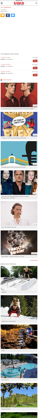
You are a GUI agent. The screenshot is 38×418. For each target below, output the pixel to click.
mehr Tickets (34, 260)
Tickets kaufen (7, 80)
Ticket (35, 61)
